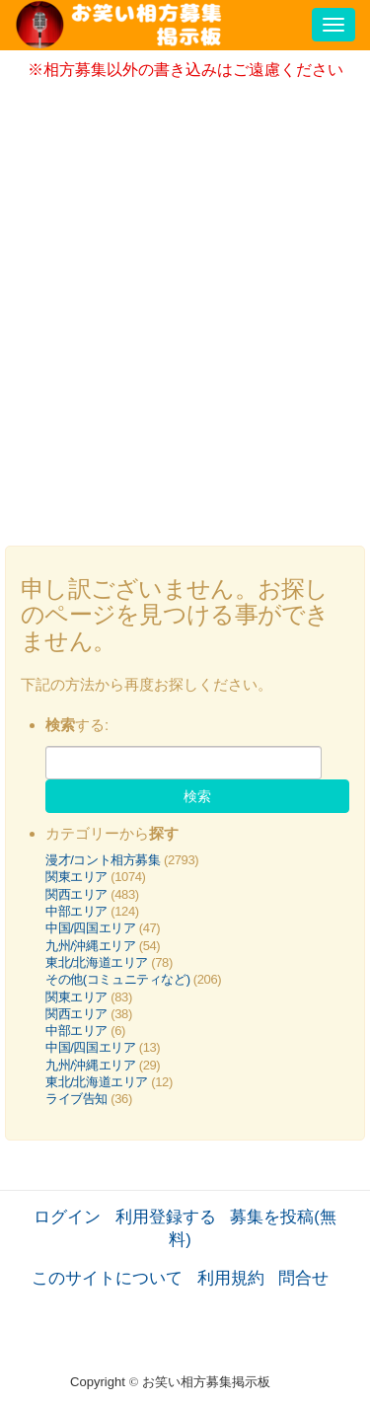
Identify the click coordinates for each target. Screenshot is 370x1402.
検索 (197, 796)
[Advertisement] (185, 306)
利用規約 (230, 1278)
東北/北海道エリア (96, 962)
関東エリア (76, 876)
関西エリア (76, 894)
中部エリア (76, 911)
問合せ (303, 1278)
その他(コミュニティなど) (117, 979)
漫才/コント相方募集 (103, 859)
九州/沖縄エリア (90, 945)
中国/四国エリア (90, 928)
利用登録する (165, 1216)
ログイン (67, 1216)
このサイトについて (107, 1278)
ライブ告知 (76, 1098)
